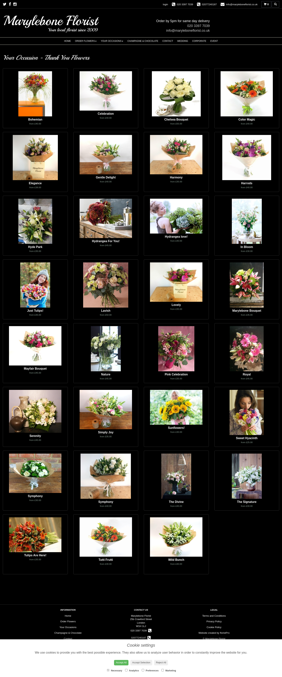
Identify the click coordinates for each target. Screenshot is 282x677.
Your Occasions (112, 41)
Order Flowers (86, 41)
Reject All (161, 662)
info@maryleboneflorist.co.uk (188, 30)
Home (67, 41)
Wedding (182, 41)
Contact (167, 41)
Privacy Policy (214, 621)
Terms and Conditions (214, 615)
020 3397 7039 (198, 26)
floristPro (225, 632)
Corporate (199, 41)
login (165, 4)
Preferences (150, 670)
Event (214, 41)
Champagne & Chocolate (142, 41)
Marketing (168, 670)
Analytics (132, 670)
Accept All (121, 662)
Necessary (114, 670)
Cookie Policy (214, 627)
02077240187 (141, 637)
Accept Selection (141, 662)
